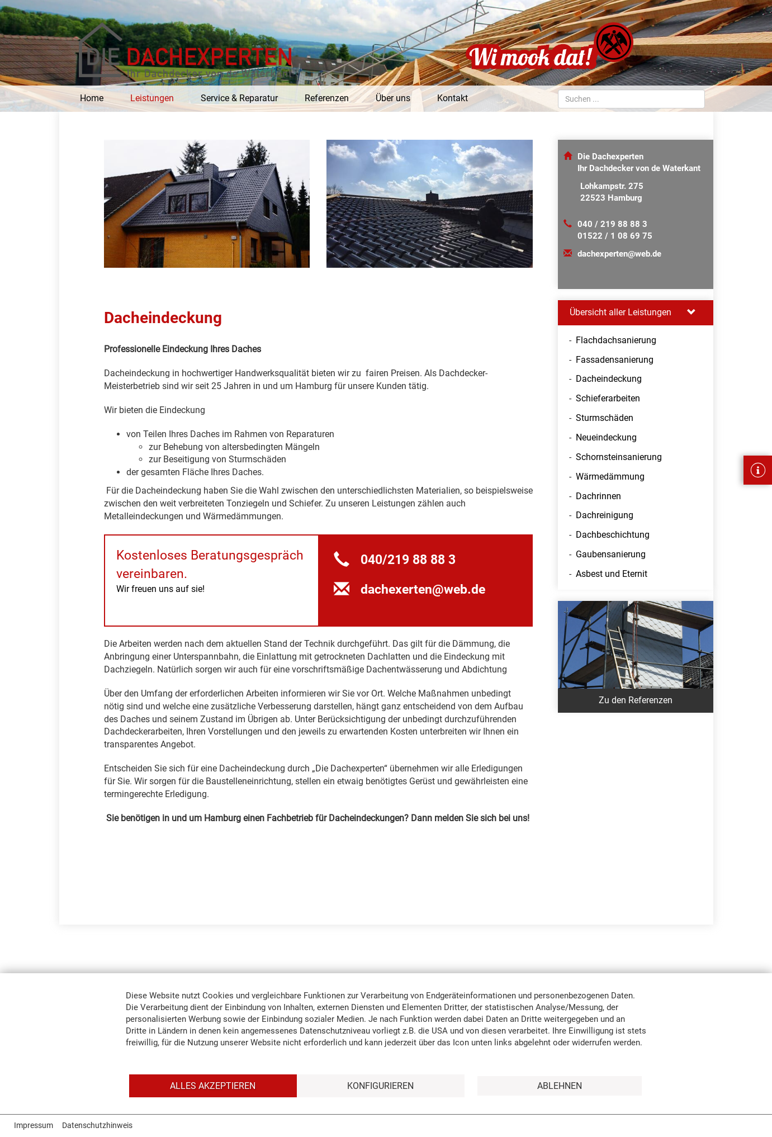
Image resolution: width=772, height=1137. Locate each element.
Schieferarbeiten (608, 398)
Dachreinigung (604, 515)
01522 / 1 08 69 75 (614, 236)
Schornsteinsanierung (619, 457)
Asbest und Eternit (611, 573)
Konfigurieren (380, 1086)
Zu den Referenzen (635, 700)
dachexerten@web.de (409, 589)
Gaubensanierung (611, 554)
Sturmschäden (604, 418)
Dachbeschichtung (613, 534)
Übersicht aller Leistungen (633, 312)
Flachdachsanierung (616, 340)
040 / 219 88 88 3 (612, 224)
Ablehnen (559, 1086)
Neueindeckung (606, 437)
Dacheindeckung (609, 378)
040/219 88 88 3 (395, 559)
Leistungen (152, 98)
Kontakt (452, 98)
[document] (386, 1031)
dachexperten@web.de (619, 254)
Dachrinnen (598, 496)
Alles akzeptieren (212, 1086)
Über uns (393, 98)
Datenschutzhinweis (97, 1125)
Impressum (33, 1125)
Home (91, 98)
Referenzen (327, 98)
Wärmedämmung (610, 476)
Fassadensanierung (614, 359)
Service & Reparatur (239, 98)
